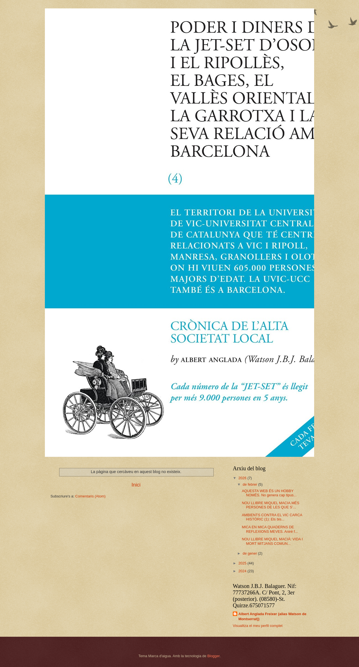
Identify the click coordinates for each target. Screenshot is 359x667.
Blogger (213, 656)
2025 (242, 563)
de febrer (250, 484)
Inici (136, 485)
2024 (242, 571)
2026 (242, 478)
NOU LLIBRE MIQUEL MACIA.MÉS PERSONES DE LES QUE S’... (270, 505)
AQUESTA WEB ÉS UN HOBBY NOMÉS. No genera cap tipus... (269, 493)
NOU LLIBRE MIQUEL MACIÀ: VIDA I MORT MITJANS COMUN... (272, 541)
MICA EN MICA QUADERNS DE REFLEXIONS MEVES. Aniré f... (270, 529)
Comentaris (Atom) (90, 496)
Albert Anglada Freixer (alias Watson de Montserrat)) (272, 616)
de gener (250, 553)
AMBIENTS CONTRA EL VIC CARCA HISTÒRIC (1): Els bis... (272, 517)
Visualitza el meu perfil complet (257, 626)
